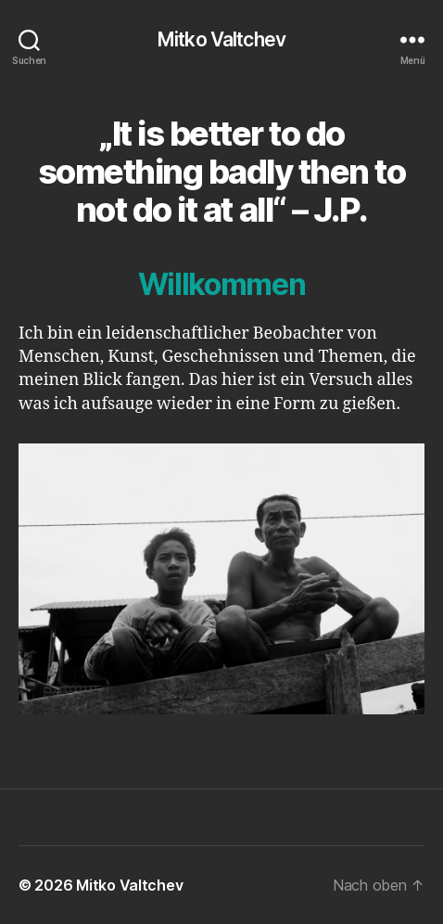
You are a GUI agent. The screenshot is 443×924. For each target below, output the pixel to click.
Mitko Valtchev (221, 39)
